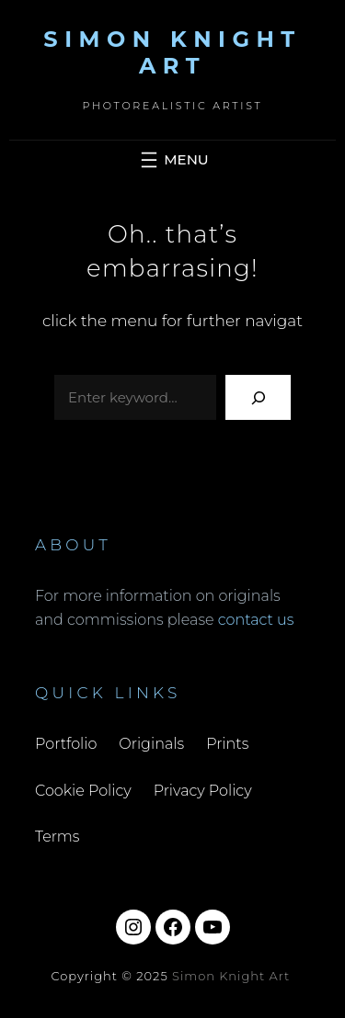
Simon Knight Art (172, 52)
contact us (256, 619)
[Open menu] (172, 160)
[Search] (258, 397)
